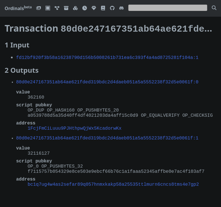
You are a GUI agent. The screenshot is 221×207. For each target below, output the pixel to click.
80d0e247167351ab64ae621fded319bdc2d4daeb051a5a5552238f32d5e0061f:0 (107, 80)
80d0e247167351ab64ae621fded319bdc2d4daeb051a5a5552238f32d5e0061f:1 (107, 136)
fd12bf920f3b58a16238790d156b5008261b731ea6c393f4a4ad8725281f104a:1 (107, 56)
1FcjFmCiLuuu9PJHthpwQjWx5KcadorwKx (74, 127)
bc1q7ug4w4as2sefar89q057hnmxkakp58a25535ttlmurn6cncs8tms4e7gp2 (113, 183)
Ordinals (18, 8)
